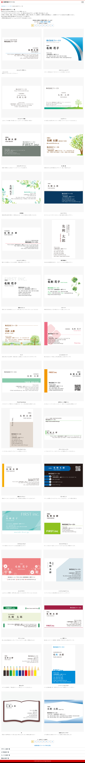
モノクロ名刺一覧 (5, 755)
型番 (49, 21)
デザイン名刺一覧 (5, 749)
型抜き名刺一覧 (5, 758)
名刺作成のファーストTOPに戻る (42, 745)
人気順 (41, 21)
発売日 (45, 21)
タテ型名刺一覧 (5, 752)
